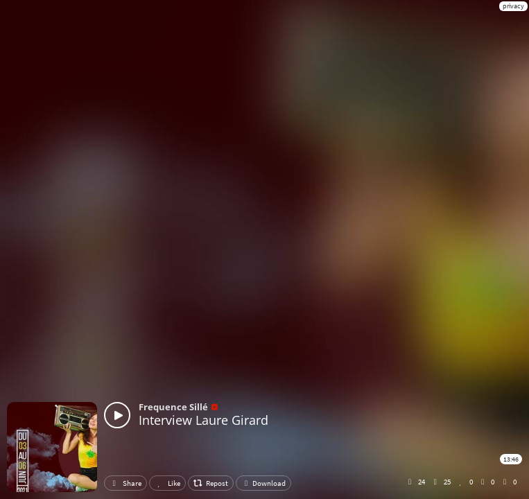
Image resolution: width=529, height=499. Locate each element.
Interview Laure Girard (203, 420)
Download (263, 483)
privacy (513, 5)
